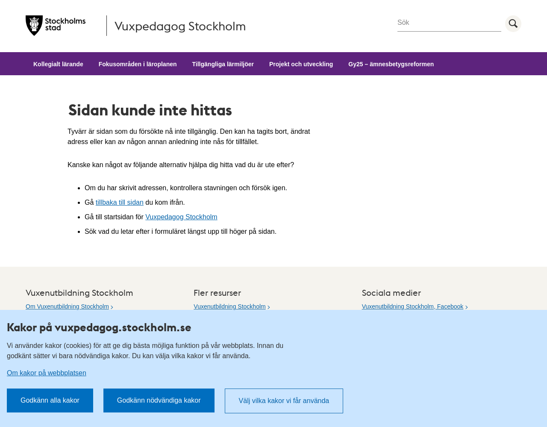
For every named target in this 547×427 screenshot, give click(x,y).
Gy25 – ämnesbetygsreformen (391, 64)
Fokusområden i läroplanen (138, 64)
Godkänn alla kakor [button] (50, 400)
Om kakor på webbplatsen (46, 373)
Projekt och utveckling (301, 64)
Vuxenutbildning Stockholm (229, 306)
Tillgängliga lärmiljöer (223, 64)
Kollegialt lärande (58, 64)
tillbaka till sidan (120, 202)
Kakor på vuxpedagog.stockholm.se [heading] (99, 327)
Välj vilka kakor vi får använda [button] (284, 400)
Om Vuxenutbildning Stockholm (67, 306)
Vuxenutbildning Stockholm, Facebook (413, 306)
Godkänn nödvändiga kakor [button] (159, 400)
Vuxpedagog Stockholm (181, 217)
